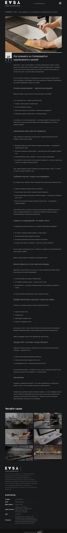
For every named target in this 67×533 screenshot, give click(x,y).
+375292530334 (39, 3)
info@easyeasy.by (19, 502)
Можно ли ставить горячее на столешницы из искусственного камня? (30, 257)
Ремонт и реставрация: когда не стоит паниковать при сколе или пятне (31, 336)
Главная (8, 12)
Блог (15, 12)
